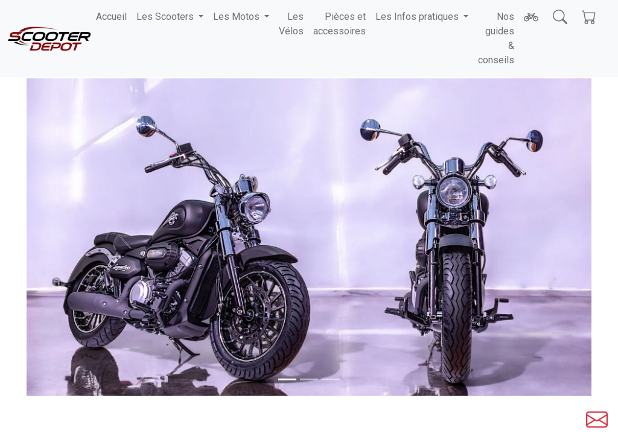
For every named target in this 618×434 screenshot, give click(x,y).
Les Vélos (291, 24)
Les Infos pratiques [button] (418, 16)
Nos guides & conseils (496, 38)
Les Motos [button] (237, 16)
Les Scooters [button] (166, 16)
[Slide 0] (287, 379)
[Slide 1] (309, 379)
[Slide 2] (331, 379)
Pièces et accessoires (339, 24)
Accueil (111, 16)
